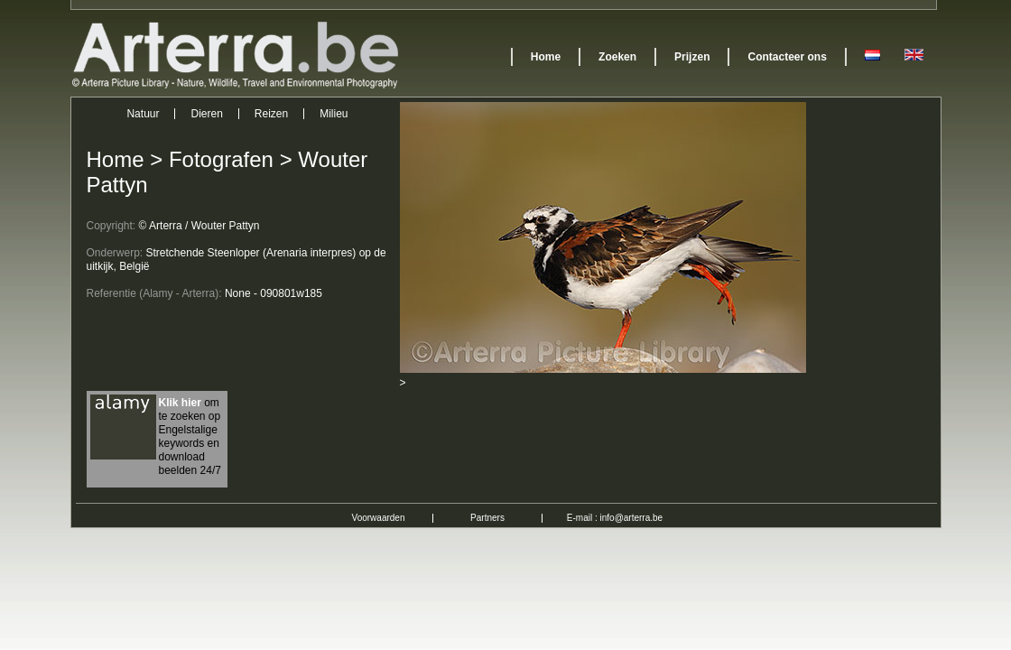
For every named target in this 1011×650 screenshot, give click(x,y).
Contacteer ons (786, 57)
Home (546, 57)
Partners (487, 518)
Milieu (334, 113)
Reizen (271, 113)
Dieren (206, 113)
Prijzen (692, 57)
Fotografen (221, 159)
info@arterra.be (631, 518)
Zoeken (617, 57)
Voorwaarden (378, 518)
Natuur (142, 113)
